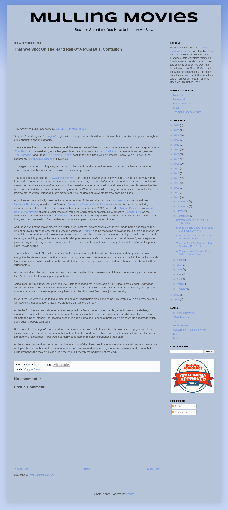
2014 (177, 183)
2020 (177, 154)
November (183, 206)
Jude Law (63, 215)
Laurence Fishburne (26, 204)
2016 (177, 173)
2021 (177, 149)
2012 (177, 192)
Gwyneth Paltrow (62, 177)
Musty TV (178, 95)
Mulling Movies (114, 18)
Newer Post (21, 469)
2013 (177, 187)
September (183, 216)
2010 (177, 294)
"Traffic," (87, 230)
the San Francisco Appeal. (71, 128)
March (180, 283)
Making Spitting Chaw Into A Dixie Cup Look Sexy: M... (194, 229)
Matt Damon (118, 200)
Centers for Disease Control (84, 204)
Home (87, 469)
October (181, 211)
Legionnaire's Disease (41, 158)
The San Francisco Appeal (187, 112)
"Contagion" (49, 136)
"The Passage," (23, 154)
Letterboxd (179, 99)
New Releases (181, 338)
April (179, 279)
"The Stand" (21, 151)
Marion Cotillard (129, 207)
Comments (179, 412)
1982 (176, 321)
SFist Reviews (181, 317)
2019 (177, 159)
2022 (177, 144)
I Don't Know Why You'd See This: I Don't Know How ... (194, 237)
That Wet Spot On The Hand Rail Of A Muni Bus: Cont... (194, 245)
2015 (177, 178)
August (181, 260)
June (180, 269)
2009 (177, 299)
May (179, 274)
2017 (177, 168)
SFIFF (176, 334)
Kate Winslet (109, 204)
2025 (177, 130)
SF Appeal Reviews (32, 369)
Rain (28, 364)
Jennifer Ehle (134, 211)
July (179, 264)
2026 (177, 125)
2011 (177, 197)
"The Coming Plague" (59, 154)
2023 (177, 139)
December (183, 201)
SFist (176, 107)
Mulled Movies (181, 325)
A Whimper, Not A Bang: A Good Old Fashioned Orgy (193, 252)
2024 (177, 135)
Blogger (129, 494)
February (182, 288)
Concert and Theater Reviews (189, 329)
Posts (176, 406)
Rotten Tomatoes (182, 103)
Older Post (153, 469)
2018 (177, 163)
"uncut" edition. (107, 151)
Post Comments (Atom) (42, 474)
